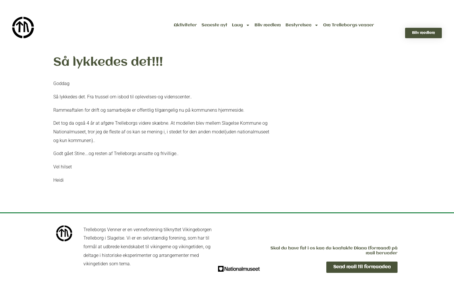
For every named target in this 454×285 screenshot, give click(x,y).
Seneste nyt (214, 25)
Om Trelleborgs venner (348, 25)
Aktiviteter (185, 25)
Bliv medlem (268, 25)
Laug (241, 25)
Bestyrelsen (301, 25)
